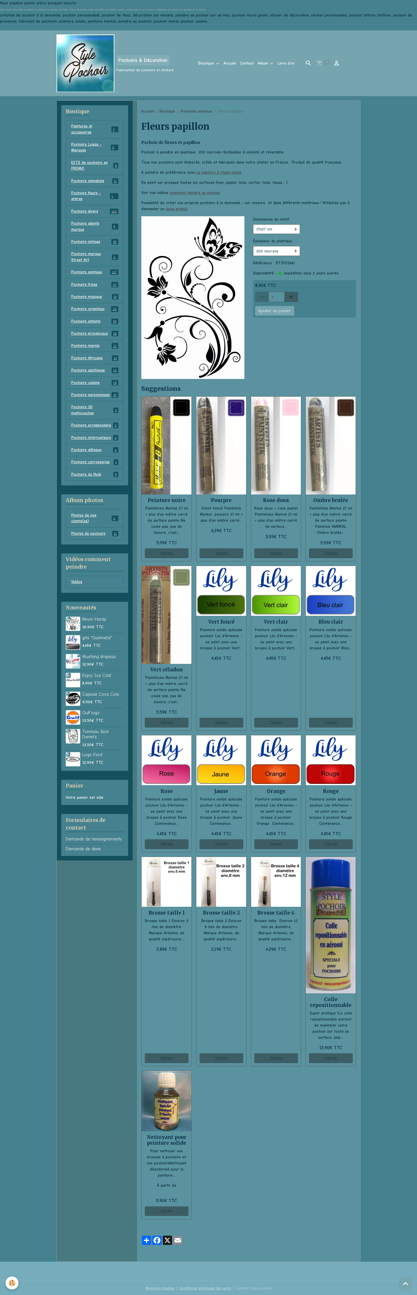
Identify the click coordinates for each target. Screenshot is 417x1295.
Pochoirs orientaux (94, 312)
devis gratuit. (177, 208)
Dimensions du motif (271, 219)
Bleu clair (331, 621)
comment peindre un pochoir (195, 192)
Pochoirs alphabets (94, 182)
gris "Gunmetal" (97, 644)
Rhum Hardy (94, 625)
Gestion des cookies (255, 1287)
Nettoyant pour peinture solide (166, 1140)
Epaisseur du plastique (272, 240)
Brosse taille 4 (276, 912)
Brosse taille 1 (167, 912)
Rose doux (276, 500)
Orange (276, 791)
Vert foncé (221, 621)
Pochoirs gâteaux (94, 455)
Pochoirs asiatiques (94, 375)
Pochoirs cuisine (94, 387)
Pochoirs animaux (196, 111)
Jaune (221, 791)
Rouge (331, 791)
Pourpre (221, 500)
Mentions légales (158, 1287)
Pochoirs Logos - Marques (94, 147)
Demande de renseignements (94, 845)
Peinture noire (167, 500)
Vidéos (77, 588)
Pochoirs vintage (94, 244)
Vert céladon (166, 669)
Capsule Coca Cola (100, 700)
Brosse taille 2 (221, 912)
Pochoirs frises (94, 287)
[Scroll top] (405, 1283)
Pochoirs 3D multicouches (94, 414)
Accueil (230, 63)
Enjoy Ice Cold (96, 681)
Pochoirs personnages (94, 399)
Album (264, 63)
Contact (247, 63)
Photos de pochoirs (94, 540)
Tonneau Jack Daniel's (95, 740)
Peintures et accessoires (94, 129)
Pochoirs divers (94, 213)
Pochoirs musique (94, 300)
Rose (166, 791)
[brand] (115, 63)
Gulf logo (91, 719)
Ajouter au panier (274, 310)
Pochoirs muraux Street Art (94, 259)
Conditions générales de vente (205, 1287)
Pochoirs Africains (94, 362)
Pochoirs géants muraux (94, 228)
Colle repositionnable (331, 1002)
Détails (167, 552)
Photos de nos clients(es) (94, 524)
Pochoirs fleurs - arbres (94, 197)
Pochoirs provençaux (94, 337)
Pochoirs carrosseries (94, 468)
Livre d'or (286, 63)
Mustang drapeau (99, 663)
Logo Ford (92, 761)
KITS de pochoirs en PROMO (94, 166)
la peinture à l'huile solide (218, 172)
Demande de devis (83, 855)
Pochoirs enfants (94, 325)
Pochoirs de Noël (94, 480)
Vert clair (276, 621)
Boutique (206, 63)
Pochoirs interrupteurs (94, 443)
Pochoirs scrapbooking (94, 430)
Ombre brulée (330, 500)
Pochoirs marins (94, 350)
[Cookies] (12, 1282)
